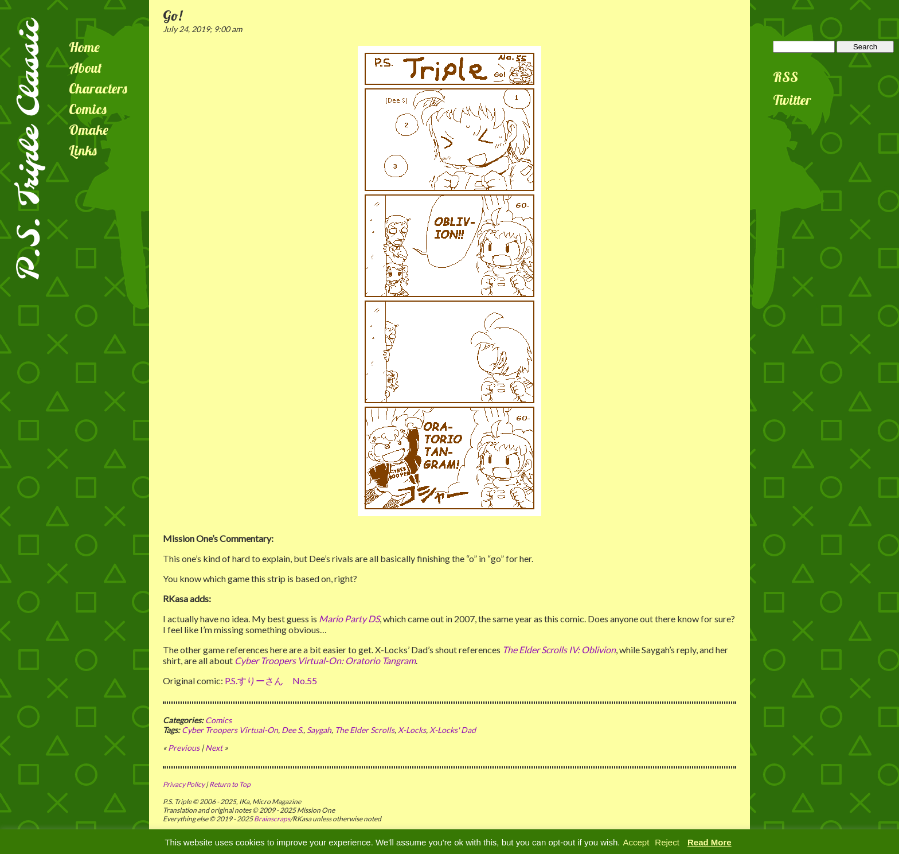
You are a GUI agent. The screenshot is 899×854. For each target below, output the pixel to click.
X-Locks (412, 730)
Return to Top (230, 784)
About (85, 67)
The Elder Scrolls (364, 730)
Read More (709, 842)
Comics (88, 109)
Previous (184, 747)
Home (84, 47)
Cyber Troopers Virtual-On (230, 730)
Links (83, 150)
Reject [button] (667, 842)
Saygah (319, 730)
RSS (785, 76)
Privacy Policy (184, 784)
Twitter (792, 99)
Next (213, 747)
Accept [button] (636, 842)
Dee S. (292, 730)
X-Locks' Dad (452, 730)
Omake (88, 129)
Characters (98, 88)
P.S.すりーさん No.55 (271, 680)
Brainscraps (272, 818)
